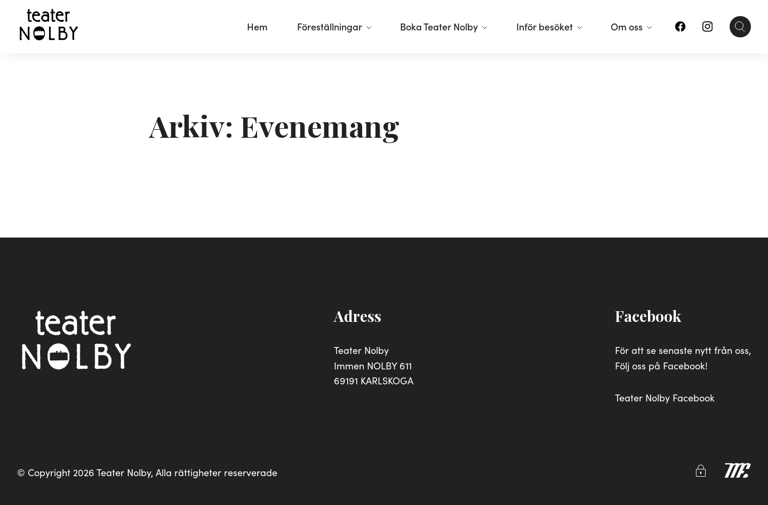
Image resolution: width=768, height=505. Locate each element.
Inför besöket (549, 26)
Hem (257, 26)
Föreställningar (334, 26)
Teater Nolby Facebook (665, 397)
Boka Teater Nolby (443, 26)
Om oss (631, 26)
